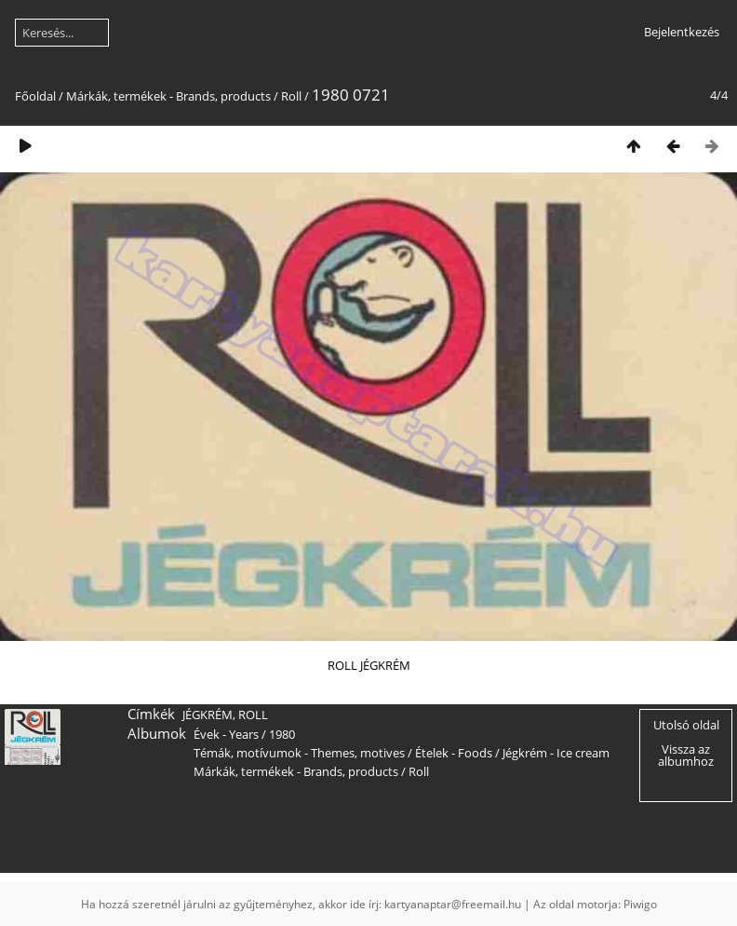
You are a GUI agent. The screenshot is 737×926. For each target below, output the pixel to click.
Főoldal (35, 96)
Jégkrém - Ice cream (556, 752)
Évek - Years (226, 734)
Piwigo (640, 904)
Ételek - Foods (453, 752)
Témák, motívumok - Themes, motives (299, 752)
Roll (291, 96)
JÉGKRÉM (207, 714)
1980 (282, 734)
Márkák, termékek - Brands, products (168, 96)
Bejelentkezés (681, 31)
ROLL (253, 714)
